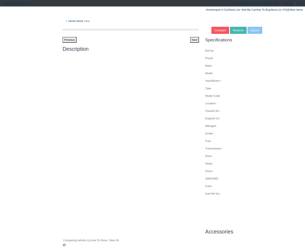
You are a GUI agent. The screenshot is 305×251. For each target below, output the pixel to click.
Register (288, 3)
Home (70, 21)
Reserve (238, 30)
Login (299, 3)
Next (194, 39)
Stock (79, 21)
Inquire (254, 30)
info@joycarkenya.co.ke (17, 3)
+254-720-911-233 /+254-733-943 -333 (254, 3)
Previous (69, 39)
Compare (220, 30)
